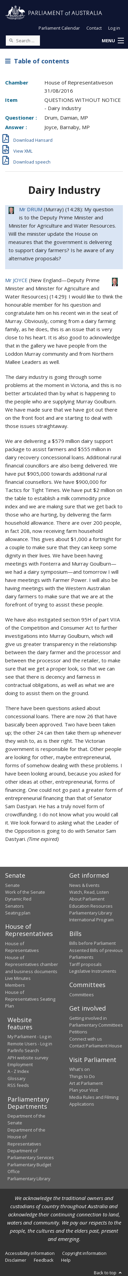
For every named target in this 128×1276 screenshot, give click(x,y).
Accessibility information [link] (30, 1253)
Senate (12, 885)
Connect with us (85, 1039)
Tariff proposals (85, 964)
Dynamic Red (18, 899)
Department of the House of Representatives (26, 1137)
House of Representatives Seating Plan (30, 999)
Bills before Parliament (92, 943)
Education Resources (91, 906)
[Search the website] (23, 40)
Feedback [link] (44, 1260)
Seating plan (17, 913)
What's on (79, 1069)
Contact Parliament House (95, 1046)
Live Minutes (18, 978)
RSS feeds (18, 1085)
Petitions (78, 1032)
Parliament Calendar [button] (59, 28)
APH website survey (28, 1058)
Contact (94, 28)
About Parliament (86, 899)
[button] (112, 41)
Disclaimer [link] (15, 1260)
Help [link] (66, 1260)
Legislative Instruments (92, 971)
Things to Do (82, 1076)
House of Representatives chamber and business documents (31, 964)
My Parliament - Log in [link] (30, 1036)
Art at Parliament (86, 1083)
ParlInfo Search (23, 1050)
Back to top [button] (108, 1273)
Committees (81, 994)
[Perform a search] (11, 40)
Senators (14, 906)
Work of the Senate (25, 892)
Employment (20, 1064)
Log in (114, 28)
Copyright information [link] (84, 1253)
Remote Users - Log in (30, 1044)
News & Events (84, 885)
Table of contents (37, 61)
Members (15, 985)
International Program (91, 920)
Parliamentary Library (90, 913)
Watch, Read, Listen (89, 892)
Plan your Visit (83, 1090)
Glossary (16, 1078)
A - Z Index (18, 1071)
